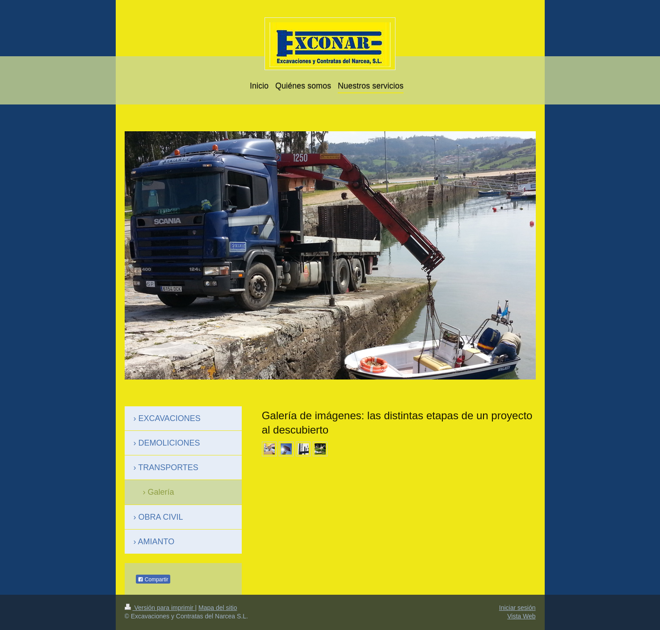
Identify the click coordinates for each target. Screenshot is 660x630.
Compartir (153, 579)
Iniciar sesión (517, 607)
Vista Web (521, 616)
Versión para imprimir (160, 607)
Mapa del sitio (217, 607)
